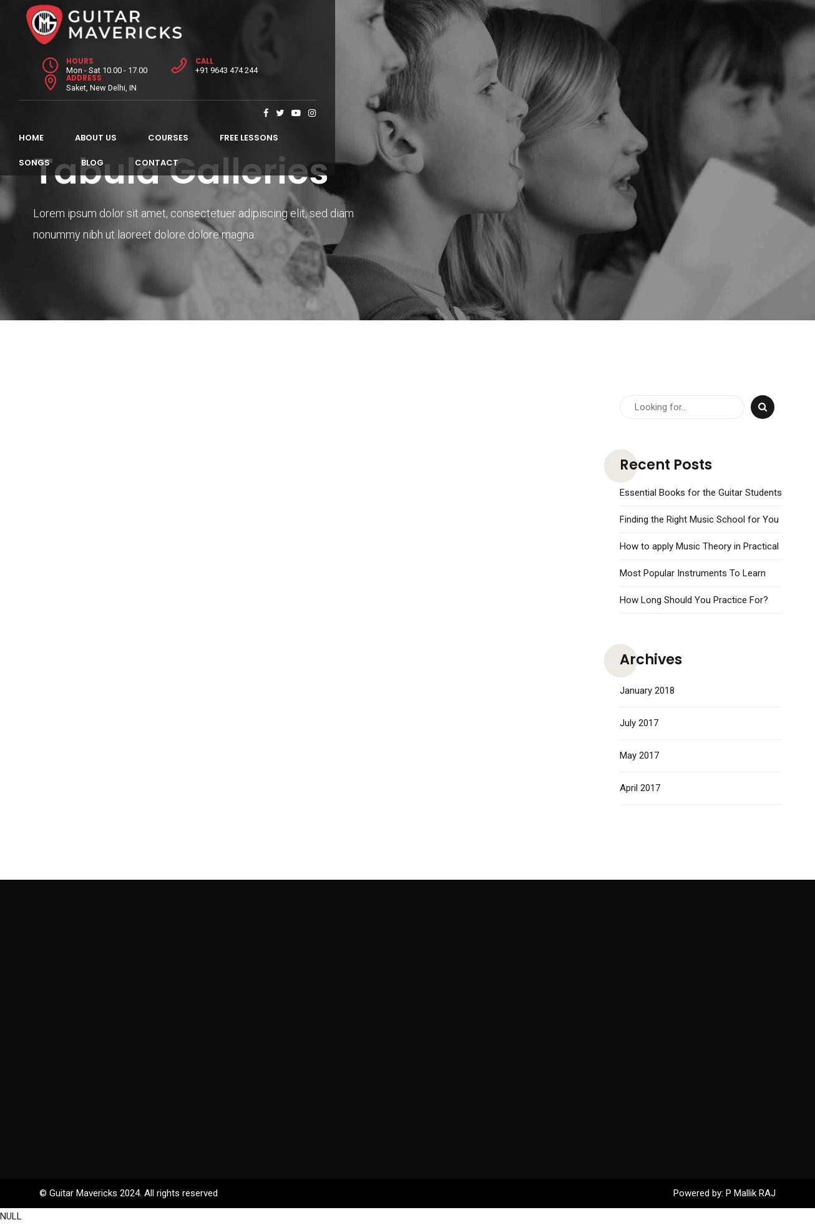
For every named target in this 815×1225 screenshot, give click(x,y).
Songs (339, 63)
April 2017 (640, 788)
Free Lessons (263, 63)
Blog (397, 63)
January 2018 (647, 690)
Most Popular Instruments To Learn (693, 573)
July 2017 (639, 723)
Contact (462, 63)
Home (45, 63)
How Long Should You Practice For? (694, 600)
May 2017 (639, 755)
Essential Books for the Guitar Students (701, 492)
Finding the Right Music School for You (699, 519)
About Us (110, 63)
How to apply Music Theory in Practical (699, 546)
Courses (182, 63)
